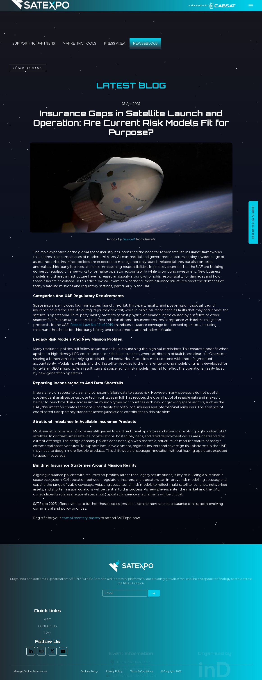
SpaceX (129, 239)
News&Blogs (145, 43)
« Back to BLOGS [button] (27, 68)
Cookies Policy (89, 671)
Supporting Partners (33, 43)
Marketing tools (79, 43)
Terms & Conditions (141, 671)
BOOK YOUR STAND (253, 222)
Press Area (114, 43)
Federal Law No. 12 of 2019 (91, 325)
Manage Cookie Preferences (30, 671)
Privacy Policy (114, 671)
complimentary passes (81, 518)
